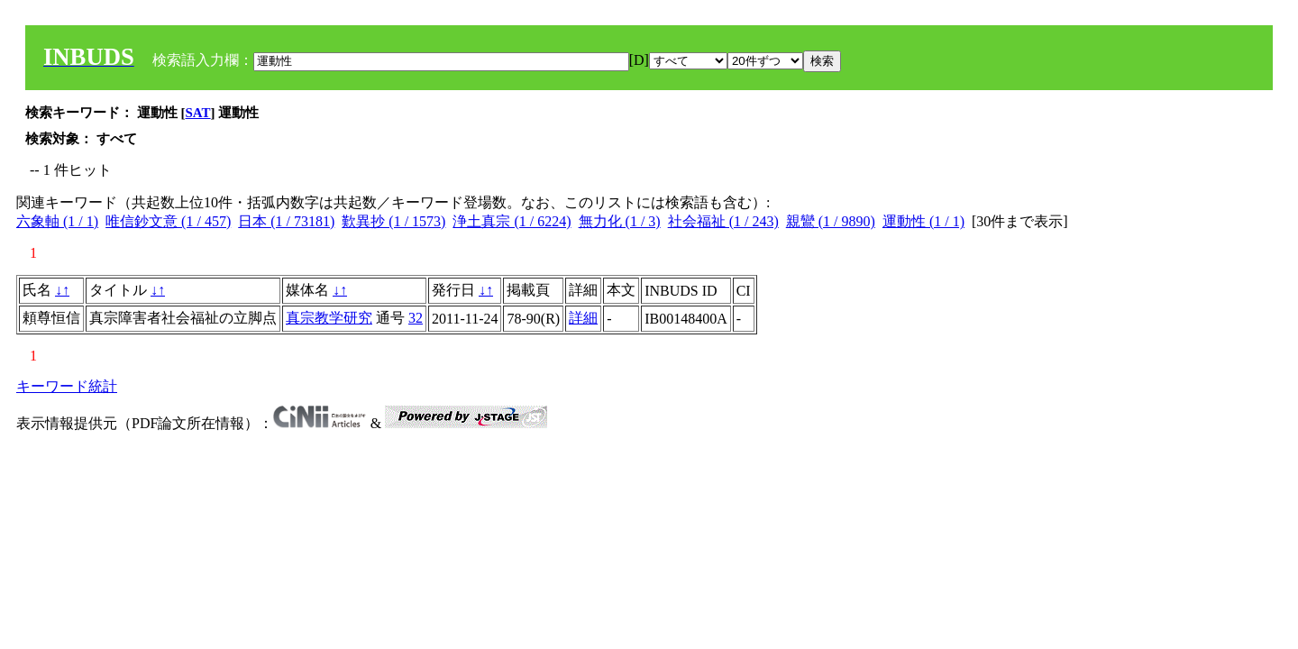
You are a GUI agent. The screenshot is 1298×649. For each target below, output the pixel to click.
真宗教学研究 (329, 317)
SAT (198, 112)
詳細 (583, 317)
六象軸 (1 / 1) (57, 221)
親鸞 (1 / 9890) (830, 221)
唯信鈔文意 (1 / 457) (168, 221)
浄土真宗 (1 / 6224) (511, 221)
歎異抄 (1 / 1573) (393, 221)
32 (415, 317)
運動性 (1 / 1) (923, 221)
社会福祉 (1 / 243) (723, 221)
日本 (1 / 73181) (286, 221)
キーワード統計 (66, 386)
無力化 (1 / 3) (620, 221)
